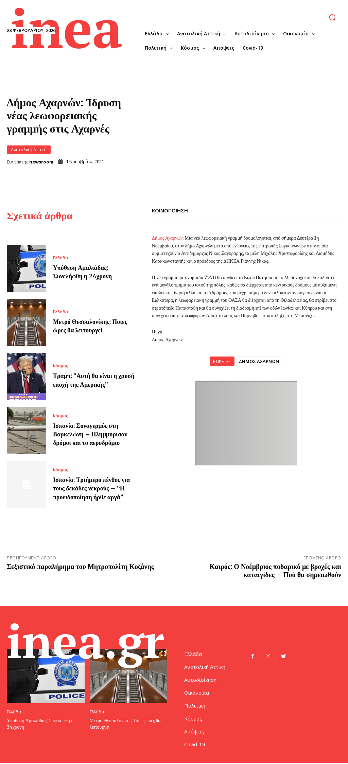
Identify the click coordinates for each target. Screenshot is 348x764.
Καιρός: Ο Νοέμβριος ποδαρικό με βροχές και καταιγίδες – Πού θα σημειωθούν (275, 570)
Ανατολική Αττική (29, 149)
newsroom (41, 162)
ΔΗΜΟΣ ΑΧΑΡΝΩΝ (259, 361)
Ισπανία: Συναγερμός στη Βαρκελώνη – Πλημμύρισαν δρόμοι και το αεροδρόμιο (90, 434)
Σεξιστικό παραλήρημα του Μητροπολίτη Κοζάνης (80, 566)
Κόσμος (60, 366)
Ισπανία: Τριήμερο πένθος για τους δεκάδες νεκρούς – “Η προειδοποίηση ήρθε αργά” (91, 488)
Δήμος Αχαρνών (167, 238)
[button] (332, 17)
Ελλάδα (60, 258)
